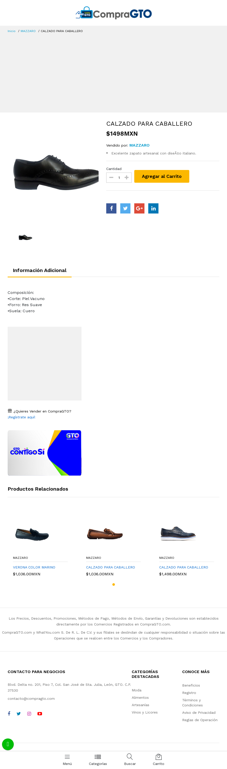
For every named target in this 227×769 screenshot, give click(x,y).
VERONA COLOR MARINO (34, 567)
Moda (136, 690)
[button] (113, 584)
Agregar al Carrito (162, 176)
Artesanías (140, 705)
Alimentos (140, 697)
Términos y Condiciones (192, 702)
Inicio (12, 31)
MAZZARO (28, 31)
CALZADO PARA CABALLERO (110, 567)
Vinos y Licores (145, 712)
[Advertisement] (113, 71)
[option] (53, 171)
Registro (189, 693)
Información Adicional (39, 270)
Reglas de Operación (200, 720)
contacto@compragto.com (31, 698)
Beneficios (191, 685)
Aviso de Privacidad (199, 712)
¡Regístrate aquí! (21, 417)
